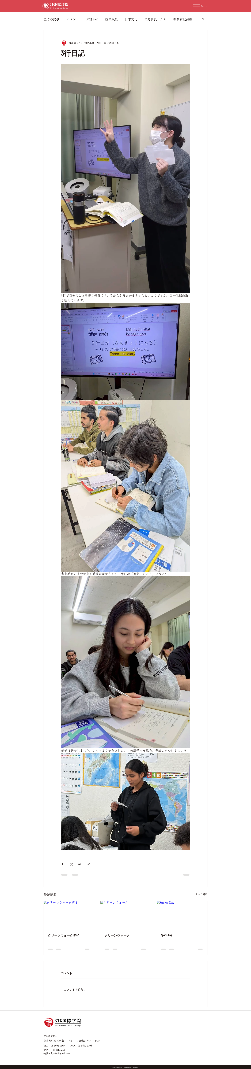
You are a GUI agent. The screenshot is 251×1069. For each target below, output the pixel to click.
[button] (203, 19)
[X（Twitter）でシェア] (71, 864)
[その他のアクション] (188, 43)
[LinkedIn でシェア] (79, 864)
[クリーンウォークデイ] (69, 915)
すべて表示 (201, 894)
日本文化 (131, 19)
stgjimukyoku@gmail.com (56, 1053)
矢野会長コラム (155, 19)
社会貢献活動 (182, 19)
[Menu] (200, 6)
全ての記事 (51, 19)
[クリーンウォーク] (125, 915)
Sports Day (166, 935)
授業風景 (111, 19)
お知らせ (92, 19)
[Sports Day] (182, 915)
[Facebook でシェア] (62, 864)
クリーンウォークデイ (63, 935)
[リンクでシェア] (88, 864)
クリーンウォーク (117, 935)
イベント (72, 19)
